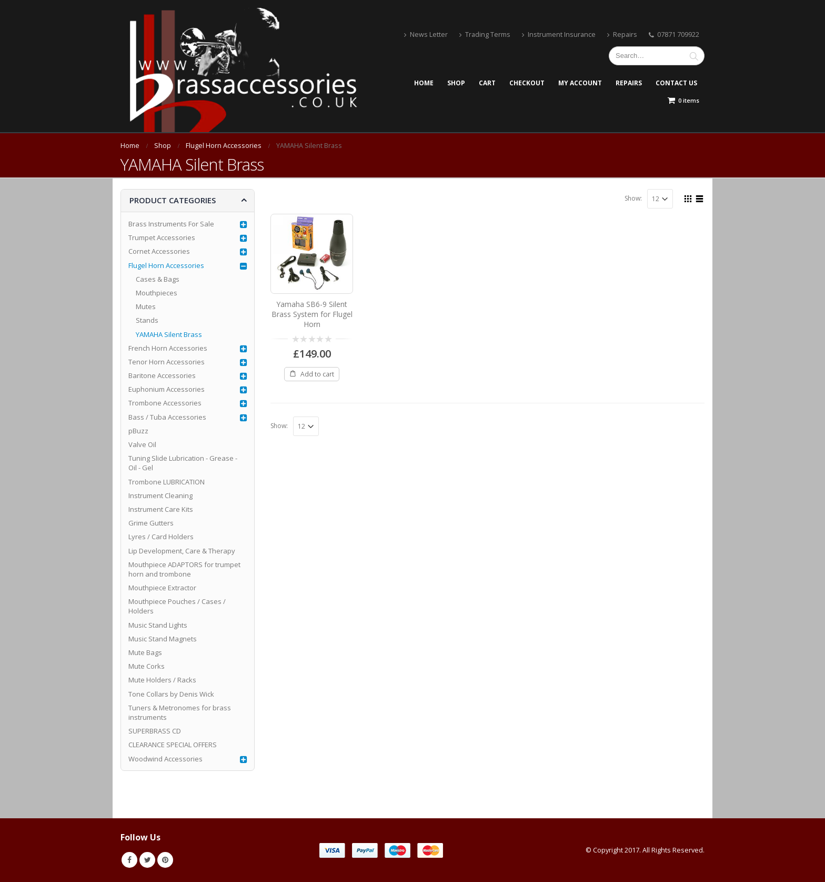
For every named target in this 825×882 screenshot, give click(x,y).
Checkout (527, 82)
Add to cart (317, 374)
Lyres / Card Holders (161, 536)
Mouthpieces (156, 293)
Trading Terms (484, 34)
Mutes (146, 306)
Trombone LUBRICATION (166, 482)
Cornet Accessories (159, 251)
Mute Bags (145, 652)
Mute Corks (146, 666)
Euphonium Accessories (166, 389)
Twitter (147, 860)
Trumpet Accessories (161, 237)
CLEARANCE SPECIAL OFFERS (172, 744)
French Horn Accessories (167, 348)
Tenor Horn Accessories (166, 361)
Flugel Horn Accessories (166, 265)
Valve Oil (142, 444)
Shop (456, 82)
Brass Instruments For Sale (171, 224)
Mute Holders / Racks (162, 680)
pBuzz (138, 430)
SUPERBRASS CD (154, 731)
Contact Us (676, 82)
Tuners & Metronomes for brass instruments (179, 712)
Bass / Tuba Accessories (167, 417)
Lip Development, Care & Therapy (181, 551)
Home (424, 82)
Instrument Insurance (559, 34)
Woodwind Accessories (165, 759)
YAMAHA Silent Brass (169, 334)
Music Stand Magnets (162, 638)
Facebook (129, 860)
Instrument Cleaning (160, 495)
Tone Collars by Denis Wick (171, 694)
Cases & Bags (157, 279)
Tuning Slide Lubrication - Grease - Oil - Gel (182, 462)
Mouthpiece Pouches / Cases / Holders (177, 606)
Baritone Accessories (162, 375)
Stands (147, 320)
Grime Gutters (151, 523)
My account (580, 82)
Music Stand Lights (157, 625)
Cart (487, 82)
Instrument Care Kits (160, 509)
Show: (633, 198)
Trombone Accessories (165, 403)
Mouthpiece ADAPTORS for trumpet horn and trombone (184, 569)
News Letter (426, 34)
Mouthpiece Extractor (162, 587)
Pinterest (165, 860)
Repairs (622, 34)
